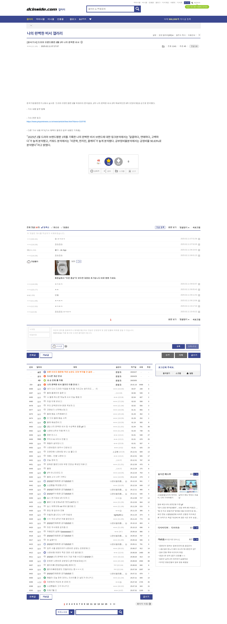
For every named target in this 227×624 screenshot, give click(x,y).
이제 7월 (49, 590)
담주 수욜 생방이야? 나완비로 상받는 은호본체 (66, 548)
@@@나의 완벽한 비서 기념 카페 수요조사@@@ (67, 557)
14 (102, 604)
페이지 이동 (144, 604)
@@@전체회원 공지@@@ (57, 481)
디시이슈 (175, 528)
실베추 (94, 171)
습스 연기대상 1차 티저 (55, 498)
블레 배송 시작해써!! (54, 414)
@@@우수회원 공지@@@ (57, 494)
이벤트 (173, 2)
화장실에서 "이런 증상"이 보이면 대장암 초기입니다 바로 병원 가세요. (85, 278)
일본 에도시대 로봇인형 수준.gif (170, 504)
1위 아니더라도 (52, 473)
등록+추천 (192, 346)
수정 (168, 355)
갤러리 (30, 19)
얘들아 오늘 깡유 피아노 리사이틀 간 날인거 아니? (67, 578)
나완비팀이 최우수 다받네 (56, 447)
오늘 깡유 (49, 460)
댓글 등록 (160, 227)
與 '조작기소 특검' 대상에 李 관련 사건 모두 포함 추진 (178, 518)
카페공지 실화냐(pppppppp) (57, 531)
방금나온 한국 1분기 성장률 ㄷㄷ (172, 556)
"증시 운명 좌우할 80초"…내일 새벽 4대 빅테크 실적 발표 (178, 508)
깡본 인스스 (50, 435)
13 (99, 604)
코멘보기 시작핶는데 (54, 410)
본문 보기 (172, 227)
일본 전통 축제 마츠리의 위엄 (171, 552)
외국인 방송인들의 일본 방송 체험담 (173, 562)
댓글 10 (194, 46)
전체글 (33, 355)
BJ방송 (82, 19)
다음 (111, 604)
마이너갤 (137, 2)
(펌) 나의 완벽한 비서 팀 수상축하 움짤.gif (63, 426)
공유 (107, 170)
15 (106, 604)
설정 (154, 35)
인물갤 (151, 2)
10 (87, 604)
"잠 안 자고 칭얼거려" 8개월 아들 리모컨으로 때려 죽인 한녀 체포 (178, 511)
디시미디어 (163, 528)
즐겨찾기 (166, 373)
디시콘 (179, 2)
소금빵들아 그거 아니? (55, 586)
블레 (47, 468)
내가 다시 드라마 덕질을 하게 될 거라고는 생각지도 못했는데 (69, 389)
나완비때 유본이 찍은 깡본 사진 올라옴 (62, 552)
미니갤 (144, 2)
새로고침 (196, 227)
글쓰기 (194, 355)
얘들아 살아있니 (52, 443)
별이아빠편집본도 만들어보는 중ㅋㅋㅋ (62, 569)
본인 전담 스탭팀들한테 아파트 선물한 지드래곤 (177, 514)
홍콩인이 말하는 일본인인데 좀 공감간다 (175, 546)
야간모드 (196, 3)
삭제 (199, 239)
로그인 (187, 3)
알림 (190, 373)
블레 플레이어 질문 (54, 393)
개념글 (46, 355)
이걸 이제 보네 (52, 401)
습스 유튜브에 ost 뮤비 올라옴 (58, 506)
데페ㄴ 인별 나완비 (54, 456)
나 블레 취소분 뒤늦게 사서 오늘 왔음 (61, 397)
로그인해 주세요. (166, 367)
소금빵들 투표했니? (54, 485)
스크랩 (163, 46)
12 (95, 604)
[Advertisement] (52, 75)
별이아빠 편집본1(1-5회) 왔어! (58, 565)
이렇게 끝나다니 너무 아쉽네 (58, 515)
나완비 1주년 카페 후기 (55, 431)
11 (91, 604)
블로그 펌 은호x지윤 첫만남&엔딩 (60, 502)
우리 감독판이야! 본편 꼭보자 (58, 405)
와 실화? (49, 540)
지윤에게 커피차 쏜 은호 (56, 582)
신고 (132, 170)
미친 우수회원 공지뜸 (54, 527)
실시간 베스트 (164, 474)
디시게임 (165, 2)
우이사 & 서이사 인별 (54, 439)
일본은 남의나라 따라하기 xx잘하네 (173, 559)
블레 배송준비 (51, 422)
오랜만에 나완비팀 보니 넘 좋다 (59, 452)
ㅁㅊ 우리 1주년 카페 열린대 (58, 519)
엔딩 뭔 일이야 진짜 (54, 510)
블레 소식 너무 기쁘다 (55, 477)
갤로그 (158, 2)
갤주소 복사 (180, 35)
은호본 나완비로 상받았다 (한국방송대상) (63, 561)
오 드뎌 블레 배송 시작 (55, 418)
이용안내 (191, 35)
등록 (178, 346)
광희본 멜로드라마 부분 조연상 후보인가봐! (64, 464)
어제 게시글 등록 (177, 19)
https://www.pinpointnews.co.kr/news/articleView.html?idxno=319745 (56, 121)
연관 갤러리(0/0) (166, 35)
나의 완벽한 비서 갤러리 (45, 33)
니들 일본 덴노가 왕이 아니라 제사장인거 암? (177, 549)
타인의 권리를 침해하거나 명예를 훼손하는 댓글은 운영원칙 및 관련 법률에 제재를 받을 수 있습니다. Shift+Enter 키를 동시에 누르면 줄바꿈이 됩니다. (93, 331)
